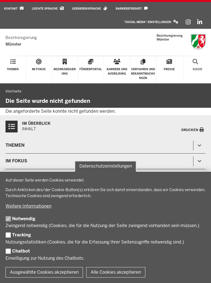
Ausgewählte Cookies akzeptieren (44, 272)
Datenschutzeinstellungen (105, 166)
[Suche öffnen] (197, 69)
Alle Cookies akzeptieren (116, 272)
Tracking (21, 235)
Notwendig (23, 219)
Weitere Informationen (28, 206)
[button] (151, 22)
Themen (14, 145)
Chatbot (21, 251)
